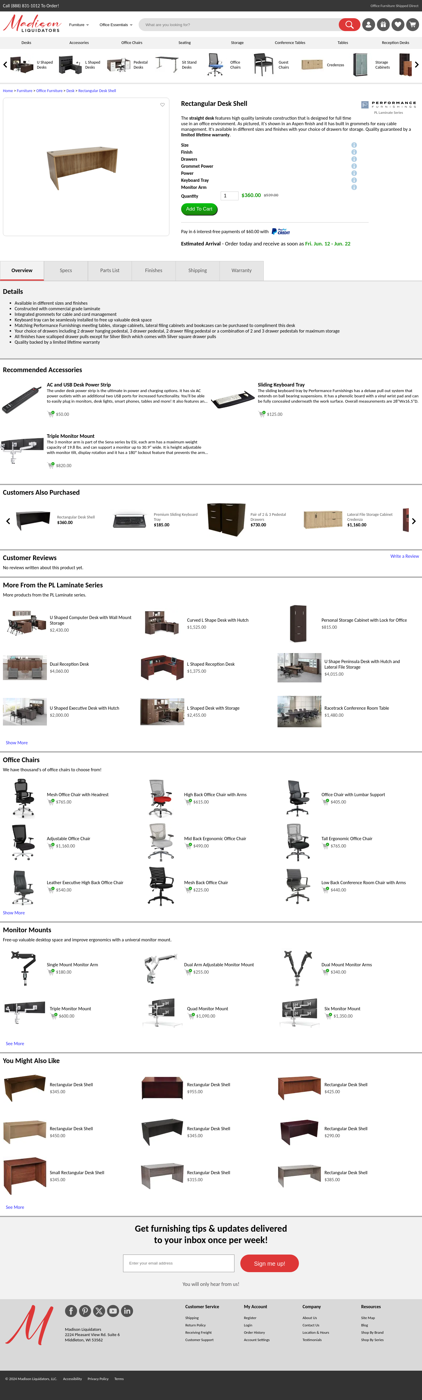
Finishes (153, 270)
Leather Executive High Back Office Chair (85, 882)
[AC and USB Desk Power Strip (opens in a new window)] (22, 413)
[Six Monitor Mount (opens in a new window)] (299, 1026)
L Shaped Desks (92, 65)
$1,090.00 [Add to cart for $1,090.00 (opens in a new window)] (201, 1016)
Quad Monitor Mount (207, 1008)
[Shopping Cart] (412, 24)
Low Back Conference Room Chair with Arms (363, 882)
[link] (412, 24)
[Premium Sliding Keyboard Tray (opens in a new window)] (129, 530)
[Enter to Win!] (383, 29)
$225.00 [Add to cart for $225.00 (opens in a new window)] (196, 890)
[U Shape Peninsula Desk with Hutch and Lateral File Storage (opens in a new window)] (299, 681)
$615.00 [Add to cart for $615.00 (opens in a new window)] (196, 802)
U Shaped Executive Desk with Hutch (84, 708)
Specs (66, 270)
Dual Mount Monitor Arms (346, 964)
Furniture (25, 90)
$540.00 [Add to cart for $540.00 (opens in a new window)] (59, 890)
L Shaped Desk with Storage (213, 708)
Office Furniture (49, 90)
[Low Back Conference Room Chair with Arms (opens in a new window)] (298, 905)
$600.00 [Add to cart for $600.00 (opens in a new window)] (62, 1016)
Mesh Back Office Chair (206, 882)
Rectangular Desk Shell (97, 90)
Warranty (241, 270)
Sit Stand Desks (189, 65)
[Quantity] (230, 195)
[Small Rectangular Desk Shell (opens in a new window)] (25, 1194)
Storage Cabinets (382, 65)
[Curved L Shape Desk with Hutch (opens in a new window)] (162, 638)
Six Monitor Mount (342, 1008)
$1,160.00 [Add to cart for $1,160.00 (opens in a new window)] (61, 846)
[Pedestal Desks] (118, 75)
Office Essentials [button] (116, 25)
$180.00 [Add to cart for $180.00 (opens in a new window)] (59, 972)
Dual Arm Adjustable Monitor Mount (219, 964)
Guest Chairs (284, 65)
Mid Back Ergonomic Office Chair (215, 838)
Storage (237, 42)
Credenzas (335, 64)
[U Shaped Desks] (22, 75)
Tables (343, 42)
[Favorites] (398, 29)
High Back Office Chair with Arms (215, 794)
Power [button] (187, 173)
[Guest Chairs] (263, 75)
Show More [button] (14, 913)
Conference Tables (290, 42)
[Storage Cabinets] (360, 75)
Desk (70, 90)
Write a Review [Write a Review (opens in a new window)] (404, 556)
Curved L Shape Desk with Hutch (218, 620)
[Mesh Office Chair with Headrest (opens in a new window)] (23, 817)
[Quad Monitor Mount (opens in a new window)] (162, 1026)
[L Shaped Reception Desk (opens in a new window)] (162, 679)
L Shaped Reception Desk (211, 664)
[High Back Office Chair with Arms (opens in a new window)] (160, 817)
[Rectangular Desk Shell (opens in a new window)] (33, 530)
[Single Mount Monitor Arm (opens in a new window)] (23, 987)
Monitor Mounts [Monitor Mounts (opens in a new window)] (27, 930)
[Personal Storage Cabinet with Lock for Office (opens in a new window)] (298, 642)
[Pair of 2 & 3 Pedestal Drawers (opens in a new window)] (226, 535)
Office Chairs (131, 42)
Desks (26, 42)
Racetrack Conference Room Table (356, 708)
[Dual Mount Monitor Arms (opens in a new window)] (298, 987)
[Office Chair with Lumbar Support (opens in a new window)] (298, 817)
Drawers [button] (189, 159)
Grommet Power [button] (197, 166)
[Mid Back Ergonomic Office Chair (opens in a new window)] (161, 861)
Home (8, 90)
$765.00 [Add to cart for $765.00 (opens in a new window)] (59, 802)
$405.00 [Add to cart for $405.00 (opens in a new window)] (333, 802)
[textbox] (178, 1263)
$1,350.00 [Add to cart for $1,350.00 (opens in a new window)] (338, 1016)
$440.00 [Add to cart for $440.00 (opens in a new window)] (333, 890)
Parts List (110, 270)
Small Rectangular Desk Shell (77, 1172)
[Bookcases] (409, 75)
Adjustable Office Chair (68, 838)
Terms (119, 1379)
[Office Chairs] (215, 75)
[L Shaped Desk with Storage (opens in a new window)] (162, 723)
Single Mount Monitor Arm (72, 964)
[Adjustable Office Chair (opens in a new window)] (23, 861)
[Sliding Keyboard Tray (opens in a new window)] (233, 407)
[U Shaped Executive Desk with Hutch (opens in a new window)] (25, 724)
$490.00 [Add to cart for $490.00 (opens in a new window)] (196, 846)
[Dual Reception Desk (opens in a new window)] (25, 678)
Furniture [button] (79, 25)
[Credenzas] (312, 75)
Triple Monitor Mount (70, 1008)
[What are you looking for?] (242, 24)
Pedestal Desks (141, 65)
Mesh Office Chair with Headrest (78, 794)
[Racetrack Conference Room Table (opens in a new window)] (299, 725)
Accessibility (72, 1379)
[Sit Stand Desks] (167, 75)
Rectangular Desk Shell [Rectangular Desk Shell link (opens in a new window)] (76, 517)
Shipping (197, 270)
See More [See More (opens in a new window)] (15, 1043)
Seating (184, 42)
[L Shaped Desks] (70, 75)
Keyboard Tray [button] (195, 180)
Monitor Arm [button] (194, 187)
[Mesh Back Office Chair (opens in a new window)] (161, 905)
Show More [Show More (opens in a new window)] (17, 742)
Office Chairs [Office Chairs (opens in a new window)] (21, 759)
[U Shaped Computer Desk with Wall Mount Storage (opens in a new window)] (25, 635)
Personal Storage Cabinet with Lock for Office (364, 620)
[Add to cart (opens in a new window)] (58, 413)
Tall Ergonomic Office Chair (346, 838)
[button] (349, 24)
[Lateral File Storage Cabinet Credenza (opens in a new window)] (323, 528)
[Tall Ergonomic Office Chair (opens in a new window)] (298, 861)
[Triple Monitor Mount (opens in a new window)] (22, 462)
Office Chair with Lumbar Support (353, 794)
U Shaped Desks (45, 65)
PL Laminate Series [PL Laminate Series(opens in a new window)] (388, 112)
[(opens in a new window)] (388, 105)
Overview (21, 270)
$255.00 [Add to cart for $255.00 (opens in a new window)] (196, 972)
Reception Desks (395, 42)
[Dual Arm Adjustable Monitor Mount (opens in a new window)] (160, 987)
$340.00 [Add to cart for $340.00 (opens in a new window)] (333, 972)
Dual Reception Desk (69, 664)
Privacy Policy (98, 1379)
